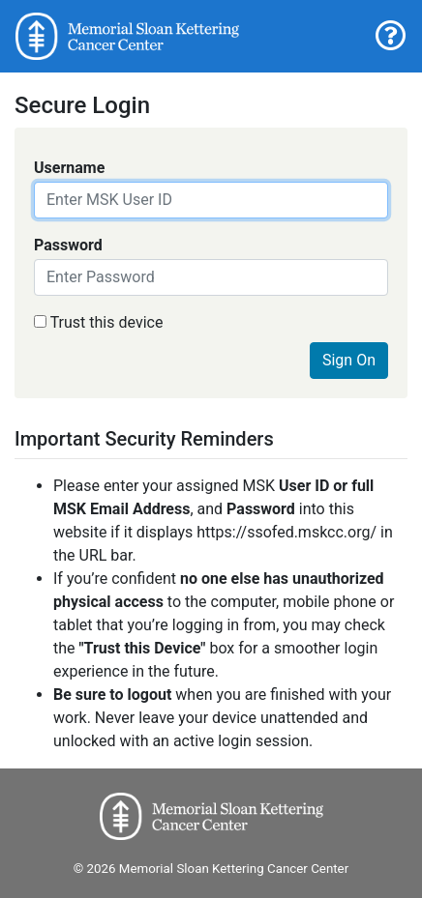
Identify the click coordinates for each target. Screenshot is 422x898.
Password (68, 245)
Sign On (349, 360)
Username (69, 168)
